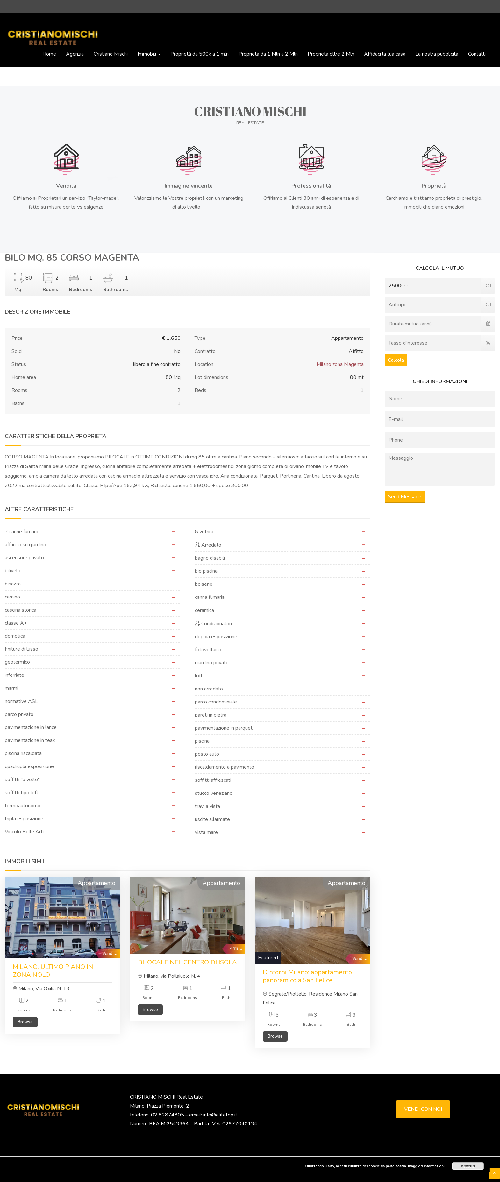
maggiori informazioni (426, 1166)
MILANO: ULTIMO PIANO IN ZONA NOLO (53, 970)
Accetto (468, 1166)
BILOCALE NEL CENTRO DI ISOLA (187, 962)
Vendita (66, 186)
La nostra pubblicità (436, 54)
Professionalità (311, 186)
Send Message (404, 496)
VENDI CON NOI (423, 1109)
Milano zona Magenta (340, 364)
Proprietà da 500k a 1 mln (199, 54)
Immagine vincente (189, 186)
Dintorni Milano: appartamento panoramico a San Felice (307, 976)
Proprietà (434, 186)
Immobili (149, 54)
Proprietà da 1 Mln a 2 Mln (268, 54)
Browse (25, 1022)
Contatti (477, 54)
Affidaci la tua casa (384, 54)
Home (49, 54)
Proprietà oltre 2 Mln (331, 54)
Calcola (396, 360)
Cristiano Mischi (111, 54)
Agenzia (75, 54)
